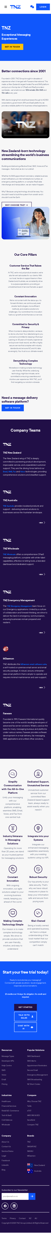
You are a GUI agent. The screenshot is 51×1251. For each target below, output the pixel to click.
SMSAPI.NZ (31, 1146)
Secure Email (32, 1070)
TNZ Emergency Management (19, 606)
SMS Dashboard (33, 1056)
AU (36, 1218)
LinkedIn (5, 1165)
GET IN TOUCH (12, 47)
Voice (22, 471)
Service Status (7, 1151)
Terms (4, 1218)
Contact (22, 1218)
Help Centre (7, 1065)
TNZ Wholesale (9, 554)
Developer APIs (8, 1061)
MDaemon (31, 1156)
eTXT (29, 1110)
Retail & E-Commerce (10, 1110)
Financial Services (9, 1106)
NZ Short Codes (33, 1084)
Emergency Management (37, 1075)
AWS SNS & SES (33, 1115)
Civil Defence (7, 1120)
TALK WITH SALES (25, 1016)
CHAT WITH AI (25, 1027)
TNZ (29, 1142)
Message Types (8, 1056)
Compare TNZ (33, 1124)
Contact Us (6, 1146)
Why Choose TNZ (34, 1101)
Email (5, 471)
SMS (10, 471)
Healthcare (6, 1101)
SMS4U (30, 1151)
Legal (4, 1156)
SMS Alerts (31, 1061)
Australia (34, 1171)
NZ (30, 1218)
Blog (3, 1170)
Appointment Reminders (37, 1065)
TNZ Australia (8, 506)
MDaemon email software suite (34, 664)
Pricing (4, 1084)
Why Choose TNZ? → (16, 205)
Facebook (6, 1160)
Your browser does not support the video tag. (25, 124)
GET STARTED (25, 1007)
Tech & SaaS (7, 1115)
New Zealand (36, 1165)
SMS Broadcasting (34, 1079)
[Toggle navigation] (6, 7)
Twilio (29, 1106)
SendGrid (31, 1120)
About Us (5, 1142)
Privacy (13, 1218)
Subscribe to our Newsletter (15, 1190)
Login (43, 7)
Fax (14, 471)
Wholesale (6, 1124)
